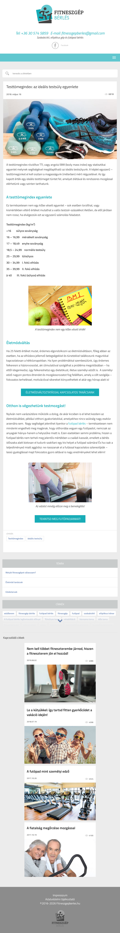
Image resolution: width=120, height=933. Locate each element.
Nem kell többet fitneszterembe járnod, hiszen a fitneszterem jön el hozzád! (60, 651)
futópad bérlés (77, 423)
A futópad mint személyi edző (48, 771)
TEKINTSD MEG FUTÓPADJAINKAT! (60, 519)
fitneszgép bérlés (27, 613)
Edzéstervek (11, 592)
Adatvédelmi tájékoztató (60, 899)
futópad (76, 613)
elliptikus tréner (106, 613)
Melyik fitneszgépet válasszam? (21, 572)
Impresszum (60, 895)
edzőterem (9, 613)
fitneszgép (63, 613)
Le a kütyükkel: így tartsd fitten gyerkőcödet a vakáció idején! (59, 712)
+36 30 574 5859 (34, 33)
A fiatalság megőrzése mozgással (51, 827)
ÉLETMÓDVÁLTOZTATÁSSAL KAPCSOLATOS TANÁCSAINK (60, 392)
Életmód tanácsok (14, 582)
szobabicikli (89, 613)
